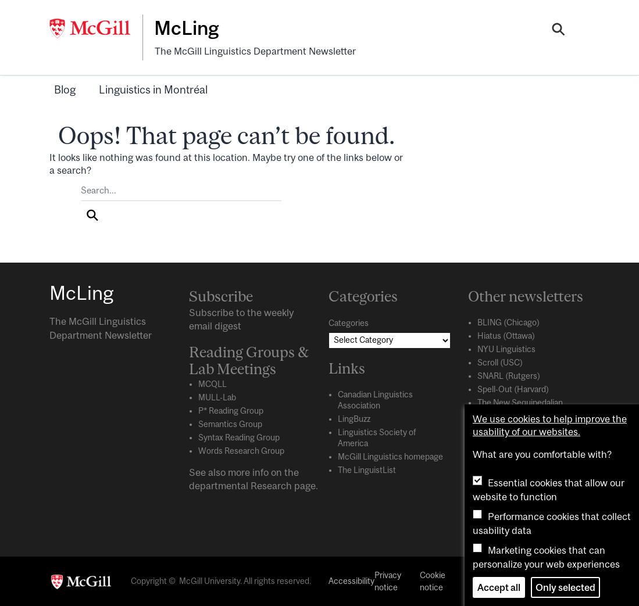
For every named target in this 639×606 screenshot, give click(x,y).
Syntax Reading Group (239, 437)
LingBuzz (354, 419)
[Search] (558, 31)
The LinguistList (367, 470)
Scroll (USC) (500, 362)
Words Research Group (241, 451)
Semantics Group (230, 424)
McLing (186, 28)
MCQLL (212, 384)
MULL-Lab (217, 397)
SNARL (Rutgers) (508, 376)
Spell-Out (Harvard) (513, 389)
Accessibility (351, 581)
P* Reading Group (230, 410)
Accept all (498, 587)
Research (271, 486)
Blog (65, 89)
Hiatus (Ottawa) (506, 335)
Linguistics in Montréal (153, 89)
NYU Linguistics (506, 349)
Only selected (565, 587)
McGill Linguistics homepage (390, 456)
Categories (349, 323)
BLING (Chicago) (508, 322)
